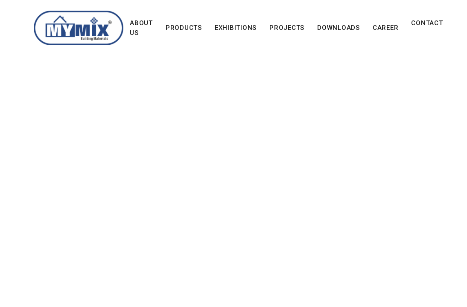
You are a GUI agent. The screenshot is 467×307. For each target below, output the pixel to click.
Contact (427, 23)
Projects (286, 28)
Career (386, 28)
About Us (141, 28)
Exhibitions (236, 28)
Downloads (338, 28)
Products (184, 28)
